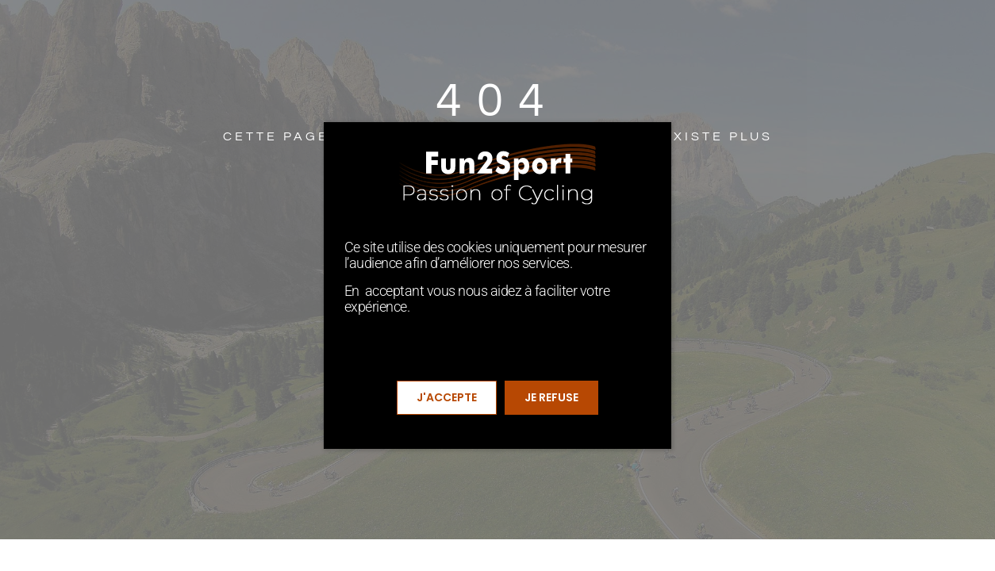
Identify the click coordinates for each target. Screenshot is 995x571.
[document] (497, 285)
